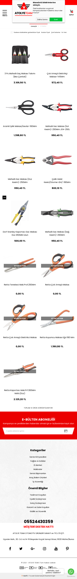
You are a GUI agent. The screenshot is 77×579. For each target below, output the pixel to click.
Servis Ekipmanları (38, 473)
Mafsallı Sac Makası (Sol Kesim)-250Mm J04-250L (57, 128)
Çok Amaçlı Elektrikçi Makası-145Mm (57, 75)
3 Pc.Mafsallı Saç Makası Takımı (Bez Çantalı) (20, 75)
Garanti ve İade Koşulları (38, 507)
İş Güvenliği (38, 481)
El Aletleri (38, 465)
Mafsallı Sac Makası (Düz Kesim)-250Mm (20, 181)
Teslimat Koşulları (38, 495)
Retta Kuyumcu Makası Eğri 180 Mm (57, 337)
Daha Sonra (42, 19)
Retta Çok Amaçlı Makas (57, 284)
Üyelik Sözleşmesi (38, 499)
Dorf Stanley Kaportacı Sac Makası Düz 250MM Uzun (20, 233)
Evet (56, 19)
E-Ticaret (31, 576)
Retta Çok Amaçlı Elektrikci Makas (20, 337)
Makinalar (38, 469)
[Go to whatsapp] (71, 572)
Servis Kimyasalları (38, 457)
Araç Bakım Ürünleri (38, 477)
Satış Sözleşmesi (38, 503)
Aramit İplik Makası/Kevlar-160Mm (20, 126)
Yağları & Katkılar (38, 461)
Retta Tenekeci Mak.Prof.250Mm (20, 284)
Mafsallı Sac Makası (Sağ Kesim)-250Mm (57, 233)
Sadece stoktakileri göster (21, 32)
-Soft (25, 576)
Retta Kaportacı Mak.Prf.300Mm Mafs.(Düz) (20, 392)
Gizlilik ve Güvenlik (38, 511)
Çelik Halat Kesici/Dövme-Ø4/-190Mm (57, 181)
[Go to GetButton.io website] (71, 576)
